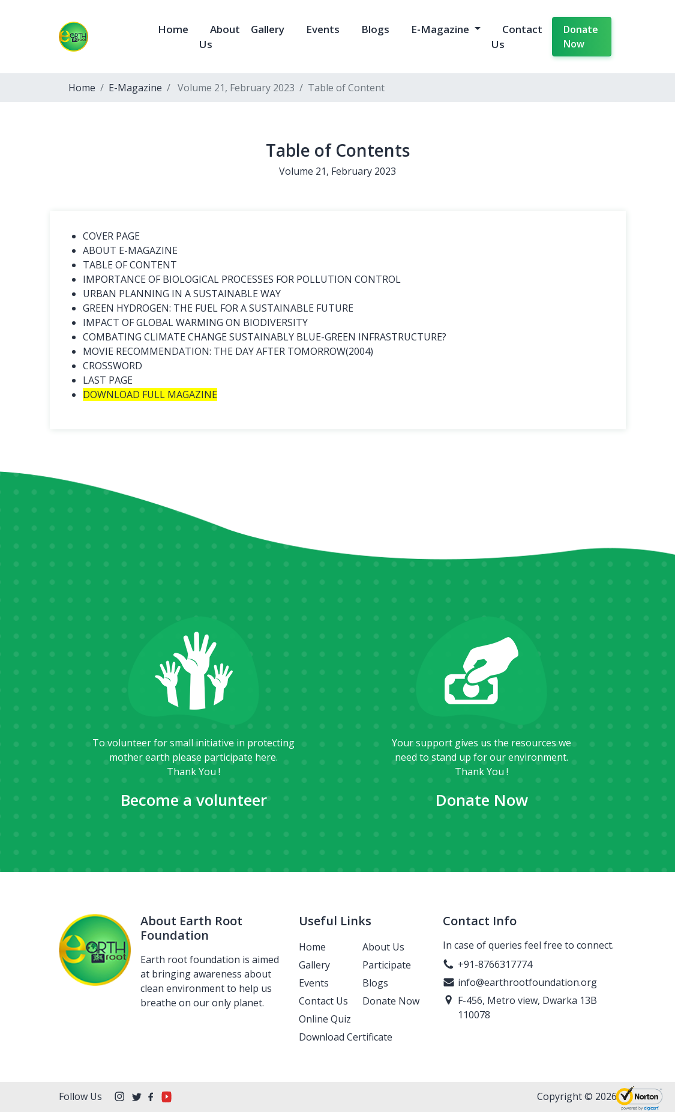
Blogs (375, 29)
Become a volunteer (194, 800)
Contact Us (323, 1001)
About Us (383, 946)
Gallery (267, 29)
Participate (386, 964)
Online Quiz (325, 1019)
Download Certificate (345, 1037)
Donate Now (580, 36)
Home (173, 29)
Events (323, 29)
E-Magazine (441, 29)
